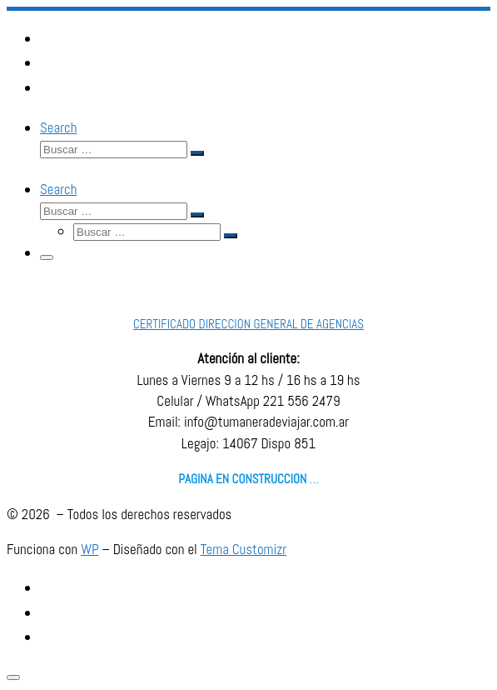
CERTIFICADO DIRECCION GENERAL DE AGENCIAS (248, 324)
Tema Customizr (244, 549)
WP (89, 549)
